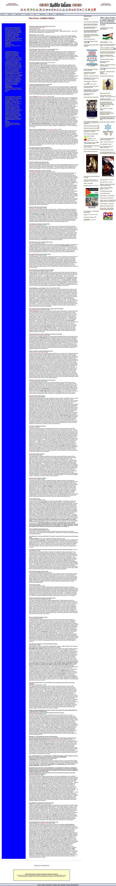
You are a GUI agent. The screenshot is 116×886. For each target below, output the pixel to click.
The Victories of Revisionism (90, 27)
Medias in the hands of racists (107, 205)
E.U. (111, 135)
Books (101, 141)
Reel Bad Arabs (87, 78)
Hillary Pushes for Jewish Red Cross (37, 129)
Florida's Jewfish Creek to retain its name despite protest (42, 598)
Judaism (10, 14)
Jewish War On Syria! (105, 93)
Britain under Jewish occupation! (107, 121)
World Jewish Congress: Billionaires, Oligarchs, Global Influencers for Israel (107, 113)
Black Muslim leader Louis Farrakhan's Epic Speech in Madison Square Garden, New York (107, 104)
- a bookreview (107, 195)
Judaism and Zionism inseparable (91, 125)
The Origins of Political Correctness (37, 426)
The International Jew (89, 93)
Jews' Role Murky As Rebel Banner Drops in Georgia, (41, 802)
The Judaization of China (105, 144)
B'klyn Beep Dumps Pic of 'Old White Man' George (41, 242)
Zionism (2, 14)
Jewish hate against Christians (91, 69)
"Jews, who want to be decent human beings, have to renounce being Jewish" (91, 35)
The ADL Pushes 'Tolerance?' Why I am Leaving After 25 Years (43, 49)
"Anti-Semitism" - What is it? (90, 81)
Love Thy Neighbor (33, 96)
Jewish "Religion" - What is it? (107, 203)
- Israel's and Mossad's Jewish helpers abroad (107, 185)
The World (27, 14)
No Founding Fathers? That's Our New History (40, 254)
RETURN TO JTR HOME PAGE (41, 865)
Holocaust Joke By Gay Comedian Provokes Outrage (41, 269)
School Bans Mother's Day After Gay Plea (38, 162)
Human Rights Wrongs (34, 498)
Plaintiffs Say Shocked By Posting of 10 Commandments (42, 380)
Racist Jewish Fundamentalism (91, 133)
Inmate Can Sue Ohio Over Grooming (38, 206)
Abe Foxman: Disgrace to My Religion (38, 62)
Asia (110, 133)
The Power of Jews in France (106, 149)
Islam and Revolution (105, 61)
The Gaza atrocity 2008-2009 (106, 76)
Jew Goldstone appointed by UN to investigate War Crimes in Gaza (108, 152)
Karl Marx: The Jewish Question (91, 75)
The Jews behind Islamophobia (91, 21)
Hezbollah (89, 138)
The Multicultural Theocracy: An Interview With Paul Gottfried (43, 643)
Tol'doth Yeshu (32, 120)
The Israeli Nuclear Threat (106, 191)
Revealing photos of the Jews (91, 128)
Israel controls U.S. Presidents (91, 24)
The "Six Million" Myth (105, 193)
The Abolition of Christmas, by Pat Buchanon (39, 223)
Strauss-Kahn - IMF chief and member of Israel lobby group (107, 208)
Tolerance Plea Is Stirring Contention (37, 478)
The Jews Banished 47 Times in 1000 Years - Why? (91, 87)
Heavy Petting (32, 34)
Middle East (106, 134)
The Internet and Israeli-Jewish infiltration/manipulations (107, 139)
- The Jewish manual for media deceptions (107, 65)
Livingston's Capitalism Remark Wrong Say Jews (40, 84)
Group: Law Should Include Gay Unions (38, 617)
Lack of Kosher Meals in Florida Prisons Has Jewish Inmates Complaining (46, 308)
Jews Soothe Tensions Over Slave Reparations (40, 147)
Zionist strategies (88, 89)
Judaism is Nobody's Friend (106, 55)
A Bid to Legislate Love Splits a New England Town (41, 351)
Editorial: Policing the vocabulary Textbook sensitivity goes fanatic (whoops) (46, 712)
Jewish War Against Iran (89, 39)
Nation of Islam (90, 140)
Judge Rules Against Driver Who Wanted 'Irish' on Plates (42, 26)
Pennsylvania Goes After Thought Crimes (38, 571)
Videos (85, 84)
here (73, 521)
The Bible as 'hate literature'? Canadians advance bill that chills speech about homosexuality (50, 549)
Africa (111, 134)
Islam (35, 14)
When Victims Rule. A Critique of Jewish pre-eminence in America (41, 874)
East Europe (111, 132)
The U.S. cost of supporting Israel (91, 149)
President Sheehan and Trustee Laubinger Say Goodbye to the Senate (45, 334)
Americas (106, 133)
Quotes (85, 214)
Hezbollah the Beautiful (105, 99)
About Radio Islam (60, 14)
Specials (50, 14)
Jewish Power (18, 14)
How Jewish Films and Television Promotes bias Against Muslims (107, 52)
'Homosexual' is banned (34, 584)
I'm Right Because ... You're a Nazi (37, 288)
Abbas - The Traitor (88, 183)
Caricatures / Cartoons (89, 217)
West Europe (105, 132)
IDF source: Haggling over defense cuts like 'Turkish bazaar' (43, 758)
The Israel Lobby (104, 179)
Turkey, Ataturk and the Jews (90, 151)
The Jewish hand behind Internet (91, 30)
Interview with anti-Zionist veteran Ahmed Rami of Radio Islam (107, 117)
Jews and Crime (103, 181)
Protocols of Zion (88, 185)
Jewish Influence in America (90, 142)
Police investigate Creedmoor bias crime (38, 529)
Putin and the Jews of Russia (106, 197)
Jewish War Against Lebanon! (107, 59)
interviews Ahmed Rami (91, 97)
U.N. (106, 135)
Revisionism (42, 14)
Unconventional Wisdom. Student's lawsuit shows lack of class (43, 822)
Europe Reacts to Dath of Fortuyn (37, 453)
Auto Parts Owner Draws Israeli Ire (37, 395)
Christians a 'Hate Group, (35, 170)
